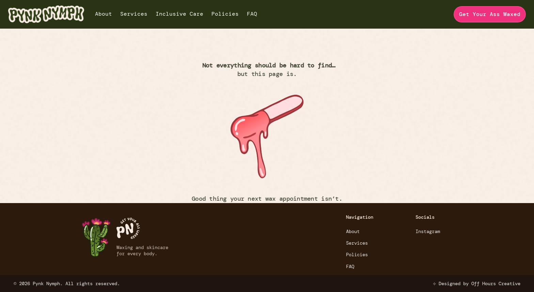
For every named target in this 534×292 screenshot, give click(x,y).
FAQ (252, 13)
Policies (225, 13)
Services (133, 13)
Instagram (427, 231)
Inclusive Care (179, 13)
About (103, 13)
